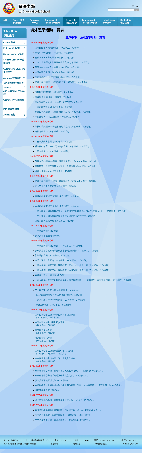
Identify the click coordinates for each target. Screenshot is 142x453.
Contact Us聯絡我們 (125, 21)
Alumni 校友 (9, 114)
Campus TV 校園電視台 (13, 101)
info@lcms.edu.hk (107, 440)
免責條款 (76, 444)
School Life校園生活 (71, 22)
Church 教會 (9, 42)
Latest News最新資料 (109, 22)
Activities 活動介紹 (12, 78)
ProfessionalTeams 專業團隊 (52, 22)
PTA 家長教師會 (11, 109)
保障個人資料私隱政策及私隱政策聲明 (20, 444)
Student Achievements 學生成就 (14, 91)
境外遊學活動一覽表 (12, 83)
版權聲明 (54, 444)
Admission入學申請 (34, 22)
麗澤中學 (26, 6)
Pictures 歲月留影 (11, 48)
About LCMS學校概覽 (18, 22)
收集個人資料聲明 (130, 444)
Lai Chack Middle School (34, 11)
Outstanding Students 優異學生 (14, 70)
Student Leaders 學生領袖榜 (13, 61)
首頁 (5, 20)
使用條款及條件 (101, 444)
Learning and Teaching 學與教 (89, 22)
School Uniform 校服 (13, 54)
